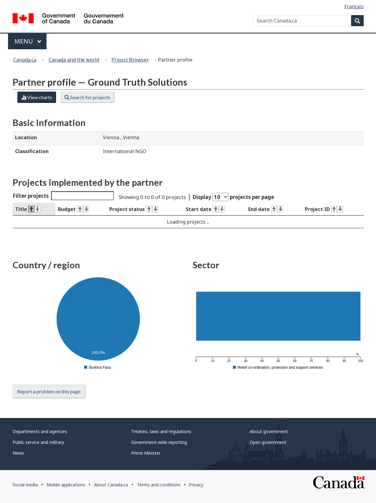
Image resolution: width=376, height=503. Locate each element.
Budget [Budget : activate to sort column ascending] (73, 209)
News (18, 453)
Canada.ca (24, 59)
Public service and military (38, 442)
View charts (36, 97)
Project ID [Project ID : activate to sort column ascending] (324, 209)
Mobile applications (65, 485)
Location (26, 137)
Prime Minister (145, 453)
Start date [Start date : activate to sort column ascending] (205, 209)
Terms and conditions (158, 485)
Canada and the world (74, 59)
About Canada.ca (111, 485)
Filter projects (63, 195)
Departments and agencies (40, 431)
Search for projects (87, 97)
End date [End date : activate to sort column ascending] (265, 209)
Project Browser (130, 59)
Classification (32, 151)
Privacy (196, 485)
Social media (25, 485)
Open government (268, 442)
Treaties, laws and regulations (161, 431)
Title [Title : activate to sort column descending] (27, 209)
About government (269, 431)
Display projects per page (233, 197)
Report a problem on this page (49, 391)
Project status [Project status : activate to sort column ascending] (133, 209)
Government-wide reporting (159, 442)
